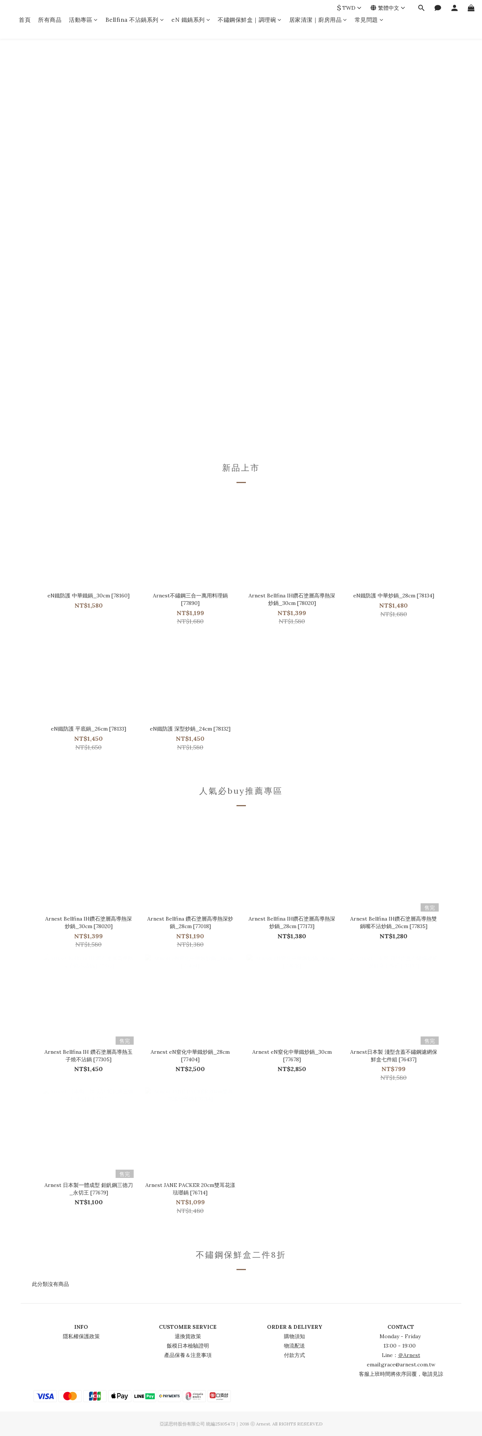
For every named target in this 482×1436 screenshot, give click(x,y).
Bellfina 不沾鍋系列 (134, 19)
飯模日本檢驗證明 (188, 1345)
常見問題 (369, 19)
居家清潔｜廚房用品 (318, 19)
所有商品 (49, 19)
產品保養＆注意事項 (188, 1355)
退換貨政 (185, 1336)
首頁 (25, 19)
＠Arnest (409, 1355)
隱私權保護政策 (81, 1336)
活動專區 (83, 19)
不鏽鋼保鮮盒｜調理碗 (250, 19)
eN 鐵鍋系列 (190, 19)
